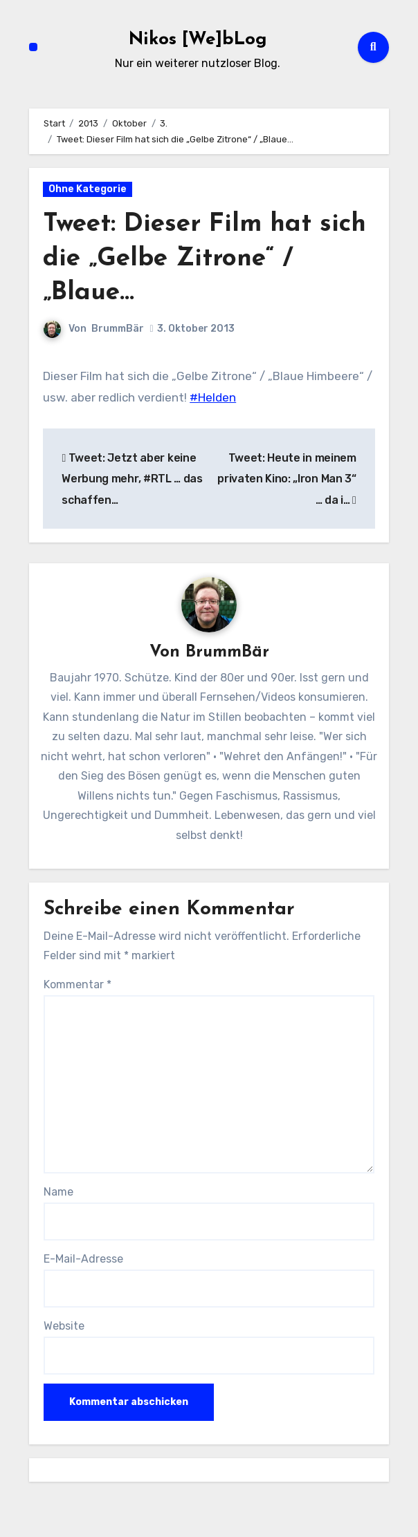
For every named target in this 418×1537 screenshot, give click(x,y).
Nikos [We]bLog (198, 39)
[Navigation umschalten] (33, 47)
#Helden (213, 397)
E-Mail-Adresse (83, 1259)
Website (64, 1326)
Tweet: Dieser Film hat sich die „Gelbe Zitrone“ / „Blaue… (200, 258)
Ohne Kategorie (87, 189)
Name (58, 1191)
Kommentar (77, 985)
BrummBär (117, 328)
